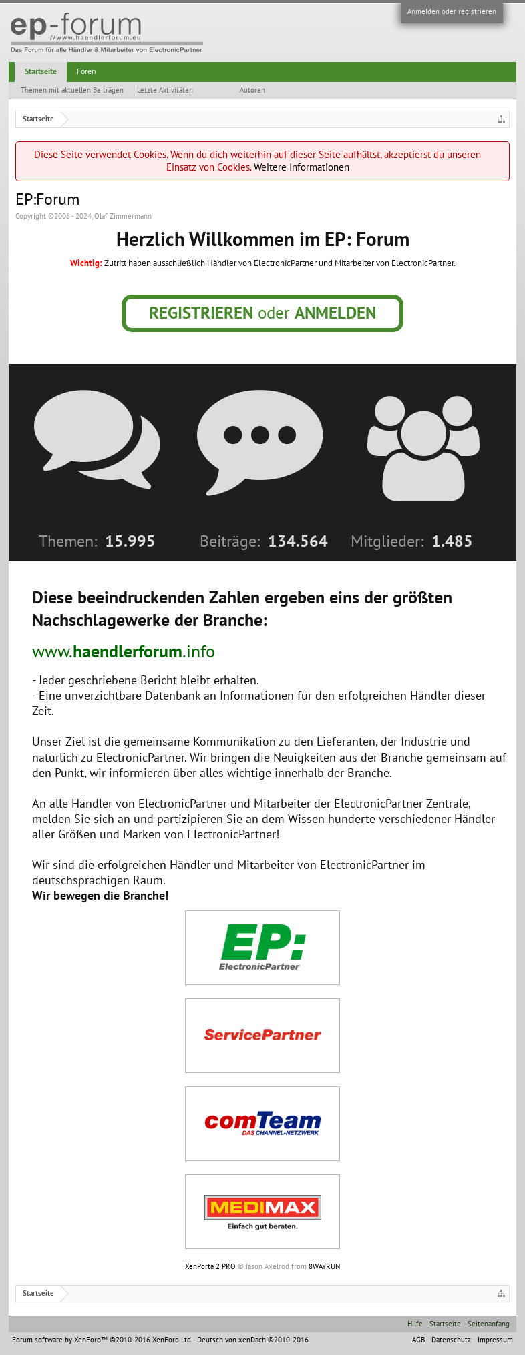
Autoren (252, 90)
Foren (86, 71)
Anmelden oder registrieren (451, 11)
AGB (418, 1340)
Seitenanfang (489, 1324)
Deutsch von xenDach (253, 1340)
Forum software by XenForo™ (102, 1340)
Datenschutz (451, 1340)
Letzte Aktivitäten (165, 90)
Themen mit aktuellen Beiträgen (72, 90)
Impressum (495, 1340)
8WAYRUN (324, 1266)
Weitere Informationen (301, 167)
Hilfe (415, 1324)
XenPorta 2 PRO (210, 1266)
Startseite (41, 71)
